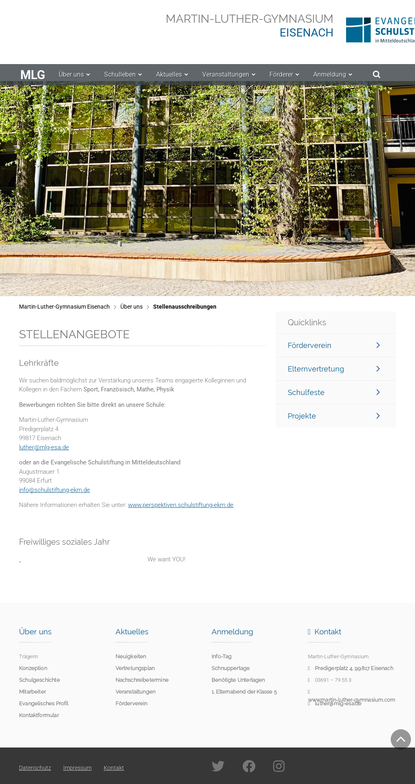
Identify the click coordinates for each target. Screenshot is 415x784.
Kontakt (114, 768)
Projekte (334, 416)
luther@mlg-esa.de (44, 447)
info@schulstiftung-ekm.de (54, 490)
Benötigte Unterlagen (238, 680)
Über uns (71, 81)
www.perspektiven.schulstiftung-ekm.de (180, 505)
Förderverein (334, 345)
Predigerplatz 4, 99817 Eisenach (354, 668)
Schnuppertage (231, 668)
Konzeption (33, 668)
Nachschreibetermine (142, 680)
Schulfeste (334, 392)
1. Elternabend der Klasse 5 (244, 692)
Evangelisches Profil (43, 703)
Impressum (77, 768)
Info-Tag (221, 656)
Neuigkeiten (131, 656)
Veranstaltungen (225, 81)
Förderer (281, 81)
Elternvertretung (334, 369)
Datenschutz (35, 768)
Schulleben (120, 81)
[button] (14, 188)
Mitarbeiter (32, 692)
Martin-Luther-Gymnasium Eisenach (64, 306)
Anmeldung (329, 81)
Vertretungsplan (135, 668)
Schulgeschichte (39, 680)
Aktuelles (169, 81)
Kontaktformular (39, 715)
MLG (32, 82)
